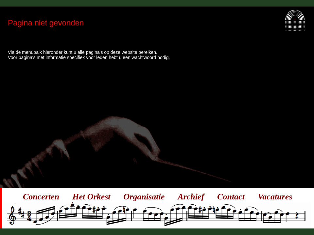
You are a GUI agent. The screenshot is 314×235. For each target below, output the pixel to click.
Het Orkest (91, 196)
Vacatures (275, 196)
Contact (231, 196)
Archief (191, 196)
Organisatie (144, 196)
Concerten (41, 196)
